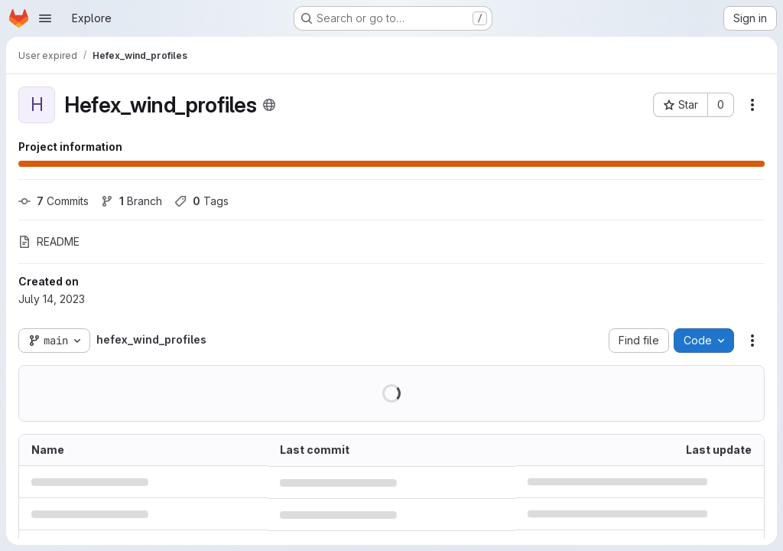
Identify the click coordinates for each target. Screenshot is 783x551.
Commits (53, 200)
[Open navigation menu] (45, 18)
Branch (131, 200)
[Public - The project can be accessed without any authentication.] (269, 105)
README (49, 241)
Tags (201, 200)
